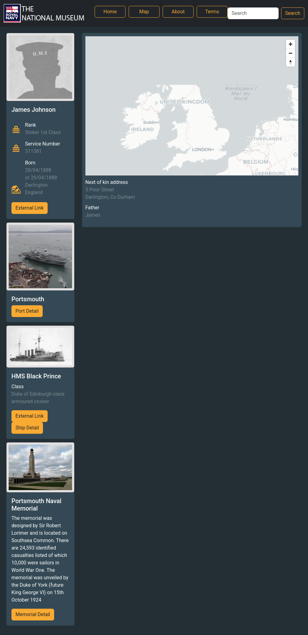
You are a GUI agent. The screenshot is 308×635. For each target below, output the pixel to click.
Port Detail (27, 311)
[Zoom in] (290, 44)
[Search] (253, 13)
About (178, 12)
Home (110, 12)
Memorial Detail (32, 614)
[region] (192, 106)
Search (292, 13)
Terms (212, 12)
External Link (29, 208)
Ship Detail (27, 428)
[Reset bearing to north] (290, 62)
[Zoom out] (290, 53)
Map (144, 12)
